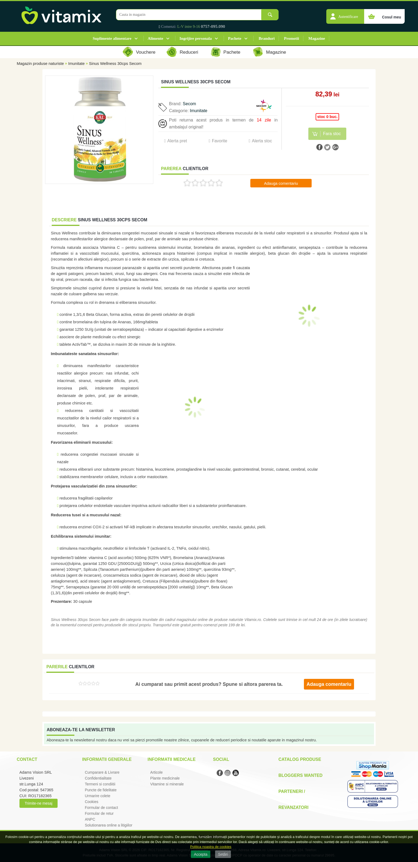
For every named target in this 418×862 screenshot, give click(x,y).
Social (221, 759)
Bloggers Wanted (300, 775)
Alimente (155, 38)
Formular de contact (101, 807)
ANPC (90, 819)
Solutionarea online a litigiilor (108, 825)
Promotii (291, 38)
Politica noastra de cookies (210, 847)
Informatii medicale (172, 759)
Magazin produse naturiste (40, 63)
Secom (189, 103)
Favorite (219, 141)
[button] (345, 13)
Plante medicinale (165, 778)
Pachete (234, 38)
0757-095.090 (213, 26)
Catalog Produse (299, 759)
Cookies (91, 802)
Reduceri (189, 52)
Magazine (316, 38)
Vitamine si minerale (167, 784)
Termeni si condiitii (100, 784)
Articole (156, 772)
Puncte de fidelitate (100, 790)
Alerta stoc (262, 141)
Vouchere (145, 52)
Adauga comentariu (281, 183)
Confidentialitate (98, 778)
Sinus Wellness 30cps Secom (115, 63)
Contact (27, 759)
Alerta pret (177, 141)
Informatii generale (106, 759)
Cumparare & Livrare (102, 772)
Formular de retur (99, 813)
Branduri (267, 38)
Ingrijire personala (195, 38)
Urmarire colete (97, 796)
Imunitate (76, 63)
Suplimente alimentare (112, 38)
